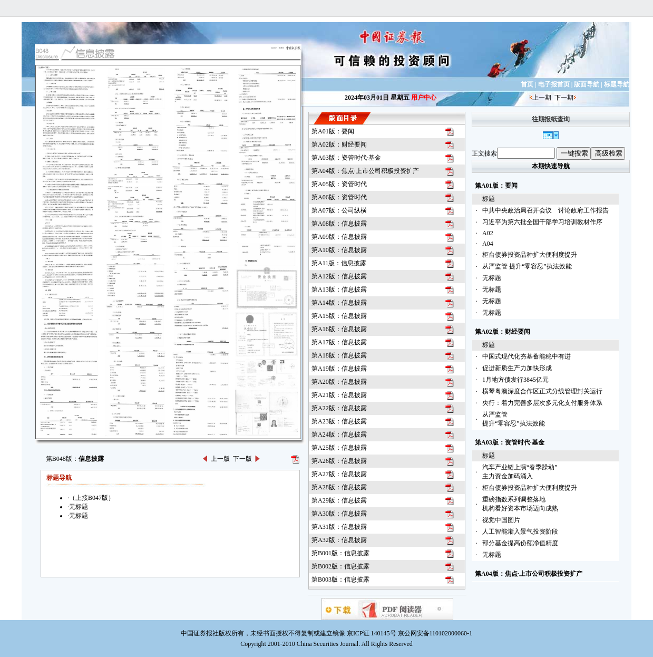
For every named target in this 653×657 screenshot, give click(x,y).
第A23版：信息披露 (339, 421)
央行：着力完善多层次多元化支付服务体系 (542, 403)
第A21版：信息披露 (339, 395)
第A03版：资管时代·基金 (346, 157)
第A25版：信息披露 (339, 447)
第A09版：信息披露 (339, 236)
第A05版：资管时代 (339, 184)
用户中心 (423, 97)
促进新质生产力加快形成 (517, 368)
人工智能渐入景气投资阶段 (520, 531)
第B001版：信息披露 (340, 553)
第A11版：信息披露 (338, 263)
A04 (487, 243)
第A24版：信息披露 (339, 434)
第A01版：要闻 (332, 131)
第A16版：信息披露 (339, 329)
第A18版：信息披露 (339, 355)
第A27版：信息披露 (339, 474)
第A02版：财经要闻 (339, 144)
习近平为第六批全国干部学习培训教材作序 (542, 222)
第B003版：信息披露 (340, 579)
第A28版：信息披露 (339, 487)
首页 (527, 84)
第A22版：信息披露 (339, 408)
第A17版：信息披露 (339, 342)
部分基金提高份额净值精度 (520, 543)
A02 (487, 233)
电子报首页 (554, 84)
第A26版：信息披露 (339, 461)
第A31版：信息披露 (339, 526)
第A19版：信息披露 (339, 368)
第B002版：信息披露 (340, 566)
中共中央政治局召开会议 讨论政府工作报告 (545, 210)
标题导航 (616, 84)
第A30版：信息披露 (339, 513)
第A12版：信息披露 (339, 276)
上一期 (541, 97)
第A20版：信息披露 (339, 381)
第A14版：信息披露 (339, 302)
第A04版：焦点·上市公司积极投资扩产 (365, 171)
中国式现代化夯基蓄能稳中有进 (526, 356)
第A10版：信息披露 (339, 250)
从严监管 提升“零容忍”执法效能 (527, 266)
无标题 (491, 278)
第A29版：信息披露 (339, 500)
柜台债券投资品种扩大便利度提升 (529, 254)
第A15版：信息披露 (339, 316)
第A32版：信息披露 (339, 540)
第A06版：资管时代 (339, 197)
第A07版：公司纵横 (339, 210)
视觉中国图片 (501, 520)
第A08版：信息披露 (339, 223)
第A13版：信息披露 (339, 289)
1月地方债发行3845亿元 (515, 379)
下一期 (563, 97)
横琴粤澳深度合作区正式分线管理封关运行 (542, 391)
